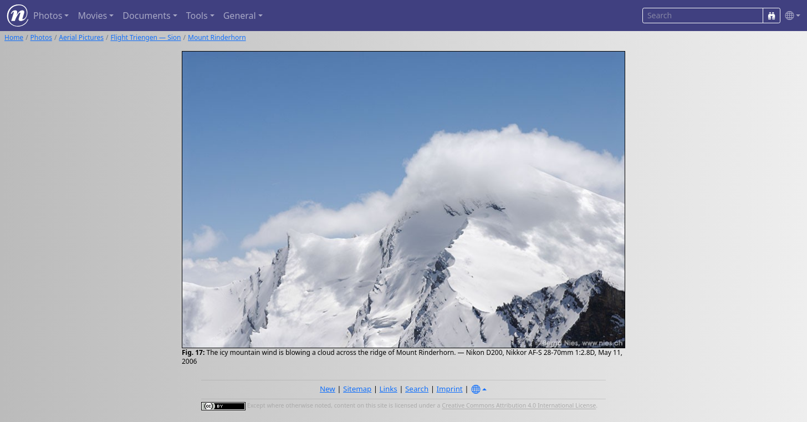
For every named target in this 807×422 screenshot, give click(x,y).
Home (13, 37)
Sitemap (357, 389)
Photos (41, 37)
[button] (790, 16)
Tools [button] (197, 15)
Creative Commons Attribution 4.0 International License (519, 406)
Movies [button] (92, 15)
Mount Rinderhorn (217, 37)
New (327, 389)
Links (388, 389)
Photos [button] (47, 15)
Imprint (450, 389)
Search (416, 389)
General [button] (239, 15)
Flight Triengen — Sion (145, 37)
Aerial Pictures (81, 37)
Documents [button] (146, 15)
